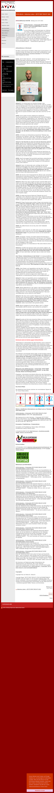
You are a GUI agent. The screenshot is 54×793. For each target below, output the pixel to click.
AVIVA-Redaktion (46, 595)
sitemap (8, 607)
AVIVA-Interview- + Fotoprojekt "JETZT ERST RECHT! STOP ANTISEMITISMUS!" (33, 567)
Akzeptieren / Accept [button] (40, 790)
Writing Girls (4, 35)
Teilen (51, 598)
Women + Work (5, 16)
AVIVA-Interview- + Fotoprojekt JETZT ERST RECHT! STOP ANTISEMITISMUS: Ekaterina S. (31, 481)
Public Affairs (4, 19)
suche (4, 607)
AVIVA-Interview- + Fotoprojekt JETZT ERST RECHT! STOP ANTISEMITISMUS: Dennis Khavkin (31, 541)
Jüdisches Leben (5, 25)
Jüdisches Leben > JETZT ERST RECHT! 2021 (29, 589)
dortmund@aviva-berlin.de (30, 420)
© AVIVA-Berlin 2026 (7, 604)
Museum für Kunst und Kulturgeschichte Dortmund (28, 448)
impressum (12, 607)
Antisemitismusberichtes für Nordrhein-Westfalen (28, 53)
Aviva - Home (4, 14)
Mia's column (5, 32)
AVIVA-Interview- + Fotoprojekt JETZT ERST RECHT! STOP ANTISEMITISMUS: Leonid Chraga (31, 468)
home (23, 607)
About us (3, 43)
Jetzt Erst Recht (5, 28)
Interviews (3, 40)
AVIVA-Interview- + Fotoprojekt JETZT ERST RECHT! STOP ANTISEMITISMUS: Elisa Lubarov (31, 514)
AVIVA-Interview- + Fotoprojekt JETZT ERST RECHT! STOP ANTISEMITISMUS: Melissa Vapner (31, 528)
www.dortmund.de (37, 414)
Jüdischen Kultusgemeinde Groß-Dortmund (38, 447)
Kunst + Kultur (4, 22)
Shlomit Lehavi (43, 578)
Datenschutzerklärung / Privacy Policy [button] (38, 786)
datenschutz (19, 607)
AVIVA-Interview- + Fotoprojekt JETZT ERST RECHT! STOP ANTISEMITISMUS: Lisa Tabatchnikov (31, 492)
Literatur (3, 37)
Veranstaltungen (5, 30)
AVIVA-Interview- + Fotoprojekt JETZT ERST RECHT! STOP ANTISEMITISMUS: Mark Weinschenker (31, 503)
